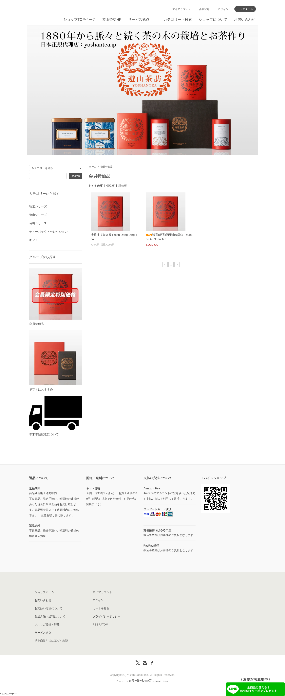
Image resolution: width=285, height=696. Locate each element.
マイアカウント (181, 9)
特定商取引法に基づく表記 (51, 640)
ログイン (223, 9)
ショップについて (213, 20)
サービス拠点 (138, 20)
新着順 (122, 185)
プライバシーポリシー (106, 616)
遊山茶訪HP (111, 20)
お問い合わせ (244, 20)
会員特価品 (106, 166)
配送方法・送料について (50, 616)
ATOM (104, 624)
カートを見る (101, 608)
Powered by (142, 681)
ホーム (92, 166)
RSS (95, 624)
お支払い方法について (48, 608)
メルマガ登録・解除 (47, 624)
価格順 (110, 185)
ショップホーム (44, 592)
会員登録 (204, 9)
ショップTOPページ (79, 20)
